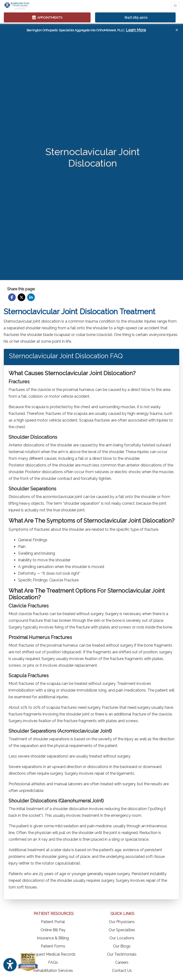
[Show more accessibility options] (10, 965)
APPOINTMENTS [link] (47, 17)
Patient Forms (53, 946)
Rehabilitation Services (53, 970)
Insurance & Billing (53, 938)
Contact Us (122, 970)
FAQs (53, 962)
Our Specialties (122, 930)
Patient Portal (53, 922)
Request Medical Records (53, 954)
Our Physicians (122, 922)
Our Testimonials (122, 954)
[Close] (177, 29)
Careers (121, 962)
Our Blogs (122, 946)
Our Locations (121, 938)
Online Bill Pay (53, 930)
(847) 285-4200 (135, 17)
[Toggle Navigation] (175, 6)
